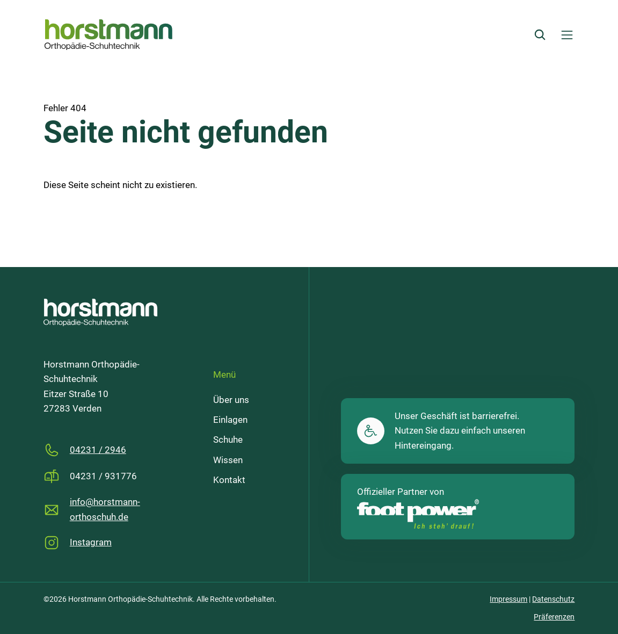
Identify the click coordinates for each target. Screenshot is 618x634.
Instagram (91, 542)
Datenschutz (553, 599)
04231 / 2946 (98, 450)
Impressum (508, 599)
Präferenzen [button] (554, 617)
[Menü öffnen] (567, 34)
